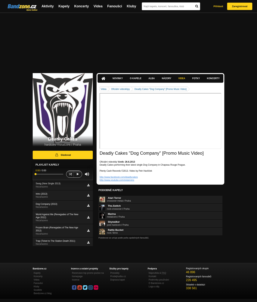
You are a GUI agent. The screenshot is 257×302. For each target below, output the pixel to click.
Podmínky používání (159, 279)
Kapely (64, 6)
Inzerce (75, 279)
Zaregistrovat (239, 6)
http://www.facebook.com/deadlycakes (119, 177)
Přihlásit (218, 6)
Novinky (118, 78)
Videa (98, 6)
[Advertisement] (128, 41)
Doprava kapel (117, 279)
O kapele (135, 78)
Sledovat (63, 155)
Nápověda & (157, 273)
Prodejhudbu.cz (118, 276)
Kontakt (152, 276)
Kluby (131, 6)
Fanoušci (114, 6)
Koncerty (81, 6)
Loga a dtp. (154, 286)
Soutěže (38, 290)
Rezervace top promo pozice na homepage (88, 275)
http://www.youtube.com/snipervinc (117, 180)
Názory (166, 78)
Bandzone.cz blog (42, 293)
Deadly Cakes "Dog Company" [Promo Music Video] (161, 89)
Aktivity (48, 6)
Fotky (196, 78)
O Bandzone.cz (156, 283)
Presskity (114, 273)
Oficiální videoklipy (120, 89)
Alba (151, 78)
